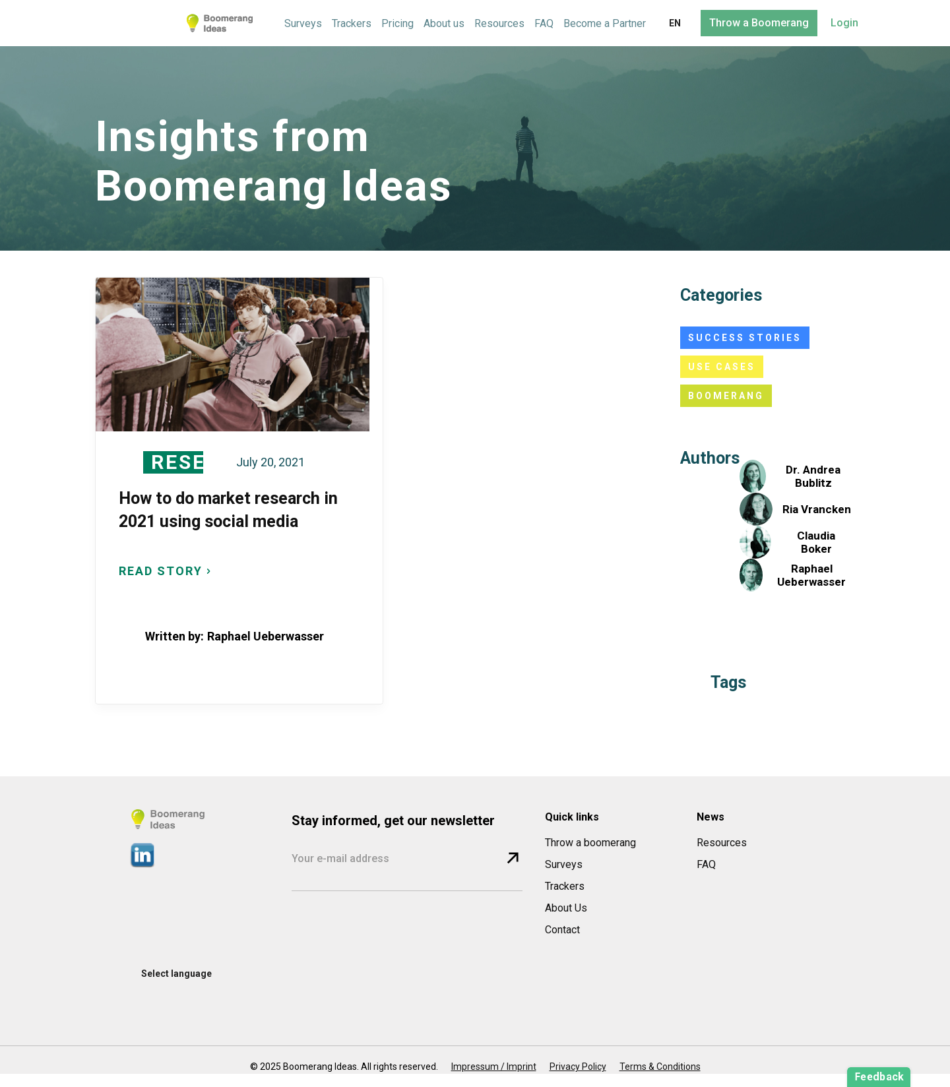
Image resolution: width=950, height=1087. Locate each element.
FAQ (544, 23)
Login (844, 22)
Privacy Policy (578, 1066)
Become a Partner (604, 23)
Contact (562, 929)
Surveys (303, 23)
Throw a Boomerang (759, 22)
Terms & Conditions (660, 1066)
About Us (566, 908)
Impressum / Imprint (493, 1066)
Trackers (351, 23)
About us (444, 23)
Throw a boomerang (590, 842)
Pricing (397, 23)
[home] (220, 23)
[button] (674, 23)
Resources (499, 23)
